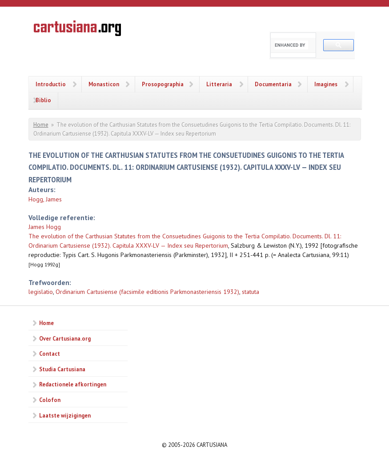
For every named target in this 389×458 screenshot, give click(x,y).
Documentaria (273, 84)
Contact (49, 353)
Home (40, 125)
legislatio (40, 292)
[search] (291, 44)
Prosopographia (163, 84)
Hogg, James (45, 199)
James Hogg (44, 227)
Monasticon (103, 84)
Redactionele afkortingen (72, 384)
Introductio (51, 84)
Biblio (43, 100)
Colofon (49, 399)
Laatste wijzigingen (65, 415)
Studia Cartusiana (62, 369)
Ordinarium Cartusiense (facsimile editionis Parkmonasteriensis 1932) (147, 292)
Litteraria (219, 84)
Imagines (325, 84)
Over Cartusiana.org (65, 338)
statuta (250, 292)
